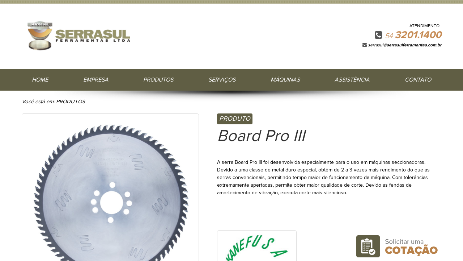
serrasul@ (404, 45)
